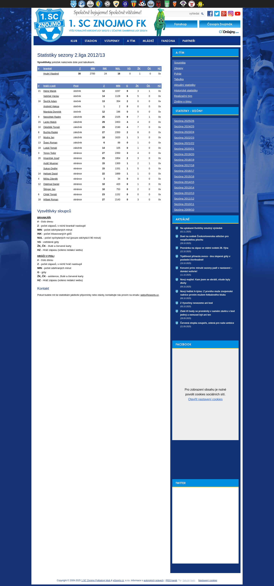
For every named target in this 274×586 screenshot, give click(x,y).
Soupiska (180, 62)
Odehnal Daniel (51, 184)
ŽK (138, 68)
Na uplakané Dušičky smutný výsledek (201, 228)
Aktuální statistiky (184, 84)
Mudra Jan (48, 137)
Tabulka (179, 79)
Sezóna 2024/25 (184, 126)
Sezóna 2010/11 (184, 204)
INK (105, 68)
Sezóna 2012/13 (184, 193)
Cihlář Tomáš (50, 194)
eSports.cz (118, 580)
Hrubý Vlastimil (51, 73)
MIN (93, 68)
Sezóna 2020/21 (184, 148)
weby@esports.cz (149, 295)
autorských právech (154, 580)
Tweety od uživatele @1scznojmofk (190, 489)
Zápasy (178, 68)
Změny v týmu (182, 101)
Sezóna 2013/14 (184, 187)
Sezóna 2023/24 (184, 132)
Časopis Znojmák (219, 24)
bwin (192, 580)
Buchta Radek (50, 132)
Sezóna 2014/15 (184, 182)
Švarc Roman (50, 142)
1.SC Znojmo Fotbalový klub (96, 580)
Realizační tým (183, 96)
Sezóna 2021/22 (184, 143)
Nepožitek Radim (52, 117)
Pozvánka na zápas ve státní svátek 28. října (204, 248)
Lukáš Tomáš (50, 148)
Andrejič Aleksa (51, 106)
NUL (117, 68)
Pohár (178, 73)
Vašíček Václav (51, 96)
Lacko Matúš (50, 122)
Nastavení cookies (207, 580)
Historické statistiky (186, 90)
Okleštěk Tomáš (51, 127)
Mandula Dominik (52, 111)
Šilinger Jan (49, 189)
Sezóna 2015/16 (184, 176)
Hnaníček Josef (51, 158)
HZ (159, 68)
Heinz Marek (49, 91)
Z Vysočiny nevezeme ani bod (196, 303)
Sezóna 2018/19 (184, 159)
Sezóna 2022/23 (184, 137)
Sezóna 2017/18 (184, 165)
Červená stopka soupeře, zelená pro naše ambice (207, 323)
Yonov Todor (49, 153)
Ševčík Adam (50, 101)
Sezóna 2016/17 (184, 170)
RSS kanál (171, 580)
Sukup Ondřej (50, 168)
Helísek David (50, 173)
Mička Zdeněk (50, 178)
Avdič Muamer (50, 163)
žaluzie (186, 580)
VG (129, 68)
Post (75, 86)
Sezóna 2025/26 (184, 120)
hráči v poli (49, 86)
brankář (47, 68)
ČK (149, 68)
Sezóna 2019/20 (184, 154)
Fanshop (180, 24)
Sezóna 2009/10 (184, 209)
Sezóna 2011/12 (184, 198)
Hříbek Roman (50, 199)
